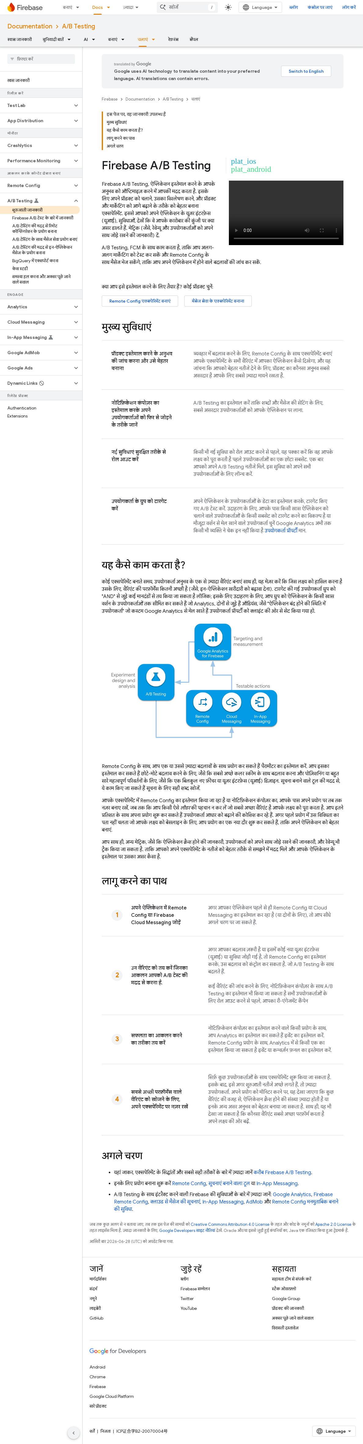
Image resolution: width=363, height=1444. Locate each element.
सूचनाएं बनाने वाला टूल (229, 1184)
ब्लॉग (293, 7)
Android (97, 1367)
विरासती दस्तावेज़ (285, 1328)
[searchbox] (41, 59)
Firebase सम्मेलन (195, 1289)
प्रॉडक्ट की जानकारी (288, 1308)
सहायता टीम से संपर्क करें (291, 1279)
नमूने (93, 1298)
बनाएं (67, 7)
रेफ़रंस (173, 39)
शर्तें (92, 1431)
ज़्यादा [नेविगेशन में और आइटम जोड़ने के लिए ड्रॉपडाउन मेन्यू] (128, 7)
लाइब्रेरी (95, 1308)
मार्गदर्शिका (98, 1279)
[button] (36, 105)
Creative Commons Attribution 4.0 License (230, 1224)
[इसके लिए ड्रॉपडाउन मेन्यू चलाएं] (155, 39)
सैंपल (193, 39)
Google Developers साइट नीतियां (187, 1230)
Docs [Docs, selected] (97, 7)
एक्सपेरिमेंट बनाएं (139, 301)
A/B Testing (78, 26)
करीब (282, 1173)
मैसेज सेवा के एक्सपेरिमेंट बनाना (218, 301)
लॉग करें (349, 7)
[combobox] (187, 7)
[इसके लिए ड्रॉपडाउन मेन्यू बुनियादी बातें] (71, 39)
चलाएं (195, 99)
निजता (106, 1431)
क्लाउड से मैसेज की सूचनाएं (175, 1202)
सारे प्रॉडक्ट (98, 1406)
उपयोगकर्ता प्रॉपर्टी (281, 531)
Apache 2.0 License (333, 1224)
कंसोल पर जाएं (320, 7)
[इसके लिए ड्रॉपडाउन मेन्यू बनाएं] (79, 7)
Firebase (110, 99)
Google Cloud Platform (112, 1396)
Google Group (286, 1298)
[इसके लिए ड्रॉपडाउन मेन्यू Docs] (110, 7)
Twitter (187, 1298)
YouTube (189, 1308)
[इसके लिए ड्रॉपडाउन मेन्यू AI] (95, 39)
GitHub (96, 1318)
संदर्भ (93, 1289)
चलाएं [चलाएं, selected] (143, 39)
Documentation (29, 26)
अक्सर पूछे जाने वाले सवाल (293, 1318)
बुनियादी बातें (53, 39)
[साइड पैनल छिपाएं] (74, 1433)
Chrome (97, 1377)
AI (86, 39)
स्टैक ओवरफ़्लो (284, 1289)
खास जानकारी (19, 39)
